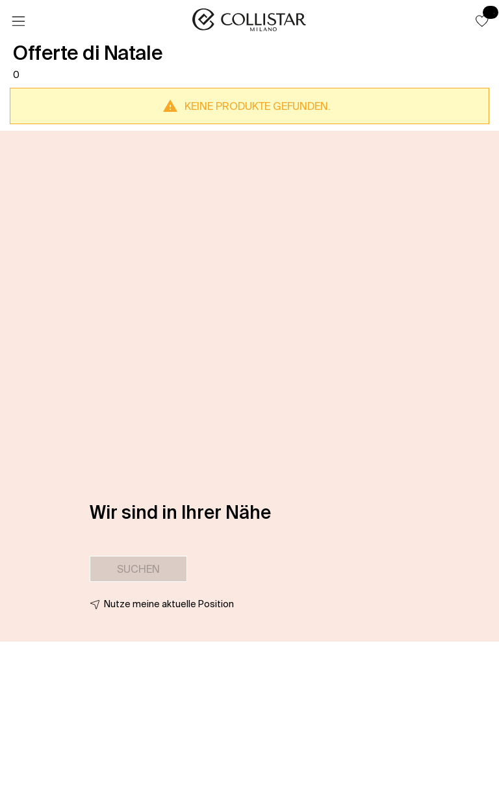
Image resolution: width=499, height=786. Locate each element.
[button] (482, 21)
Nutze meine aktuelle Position (169, 604)
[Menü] (18, 21)
